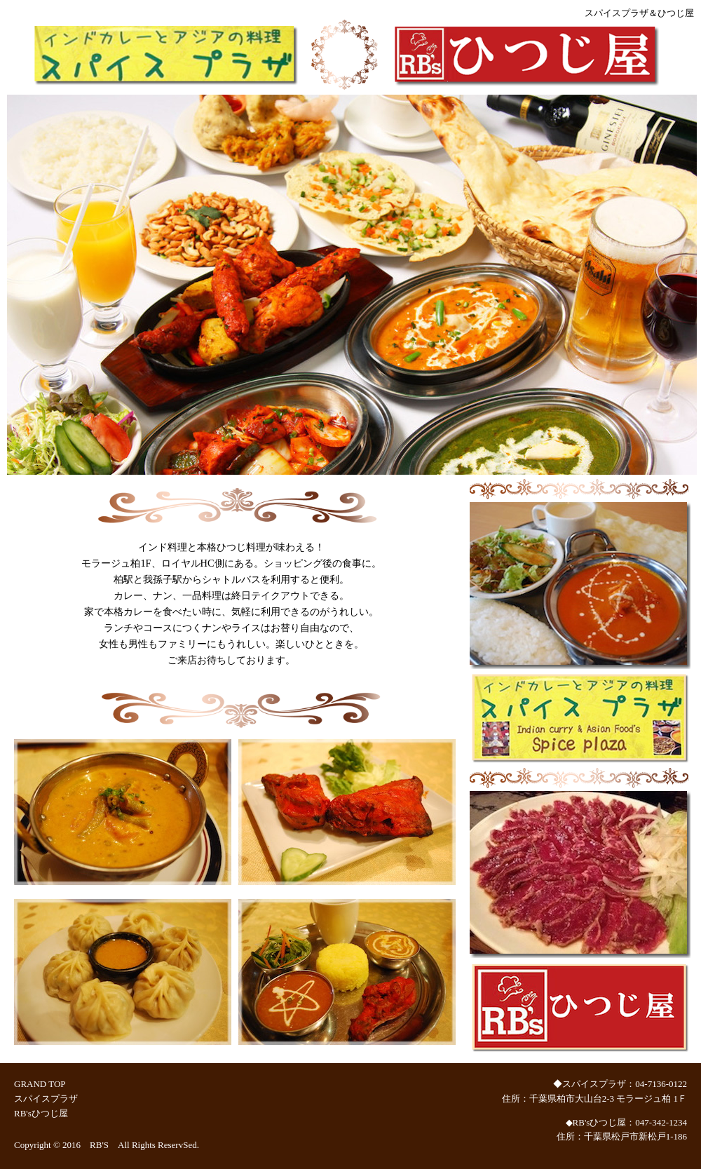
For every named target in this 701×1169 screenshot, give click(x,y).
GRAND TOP (39, 1084)
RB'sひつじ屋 (41, 1113)
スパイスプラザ (46, 1098)
